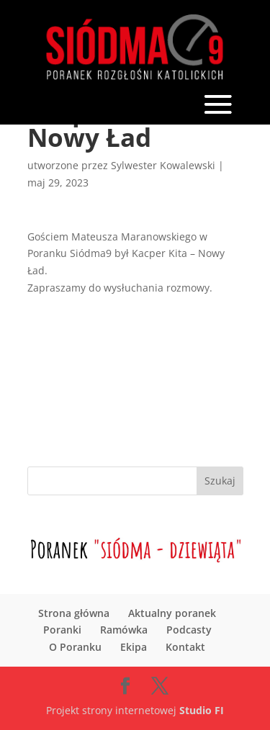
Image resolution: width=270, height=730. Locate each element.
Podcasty (189, 629)
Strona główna (73, 613)
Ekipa (133, 647)
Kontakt (185, 647)
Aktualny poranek (172, 613)
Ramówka (124, 629)
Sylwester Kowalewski (163, 165)
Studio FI (201, 710)
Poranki (62, 629)
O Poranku (75, 647)
